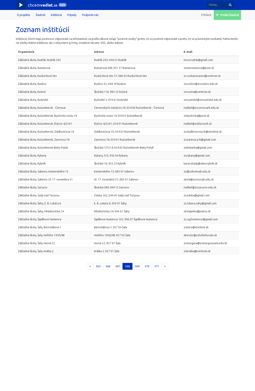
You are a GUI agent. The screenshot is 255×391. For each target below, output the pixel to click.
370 (147, 266)
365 (98, 266)
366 (108, 266)
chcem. (43, 5)
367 (117, 266)
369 (137, 266)
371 (156, 266)
